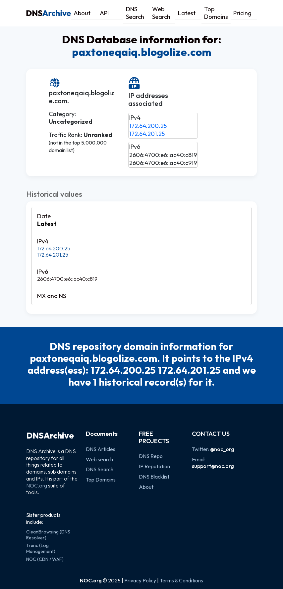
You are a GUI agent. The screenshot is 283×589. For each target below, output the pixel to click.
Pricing (242, 13)
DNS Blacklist (154, 476)
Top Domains (216, 13)
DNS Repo (151, 456)
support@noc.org (213, 466)
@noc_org (222, 449)
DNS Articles (100, 449)
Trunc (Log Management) (40, 548)
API (104, 13)
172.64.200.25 (148, 126)
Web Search (161, 13)
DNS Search (135, 13)
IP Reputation (154, 466)
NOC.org (36, 485)
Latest (187, 13)
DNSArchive (50, 435)
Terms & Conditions (181, 580)
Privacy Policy (140, 580)
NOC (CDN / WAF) (45, 559)
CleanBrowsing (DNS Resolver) (48, 535)
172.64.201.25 (147, 134)
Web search (99, 459)
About (82, 13)
